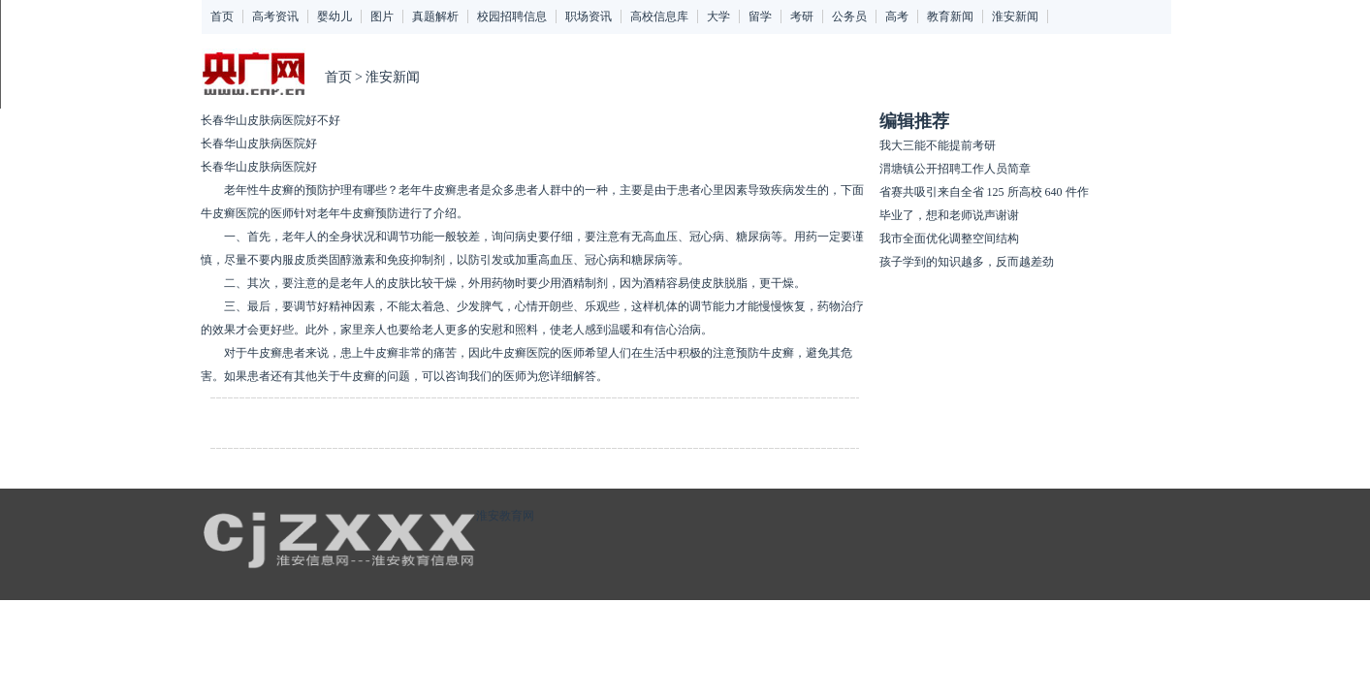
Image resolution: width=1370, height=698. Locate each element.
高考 (896, 16)
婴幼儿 (334, 16)
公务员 (849, 16)
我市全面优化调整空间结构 (949, 238)
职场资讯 (588, 16)
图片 (382, 16)
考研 (801, 16)
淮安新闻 (1015, 16)
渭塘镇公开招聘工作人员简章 (955, 168)
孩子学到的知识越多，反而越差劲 (966, 262)
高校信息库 (659, 16)
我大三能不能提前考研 (937, 145)
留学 (760, 16)
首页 (222, 16)
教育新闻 (950, 16)
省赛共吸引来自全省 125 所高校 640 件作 (984, 192)
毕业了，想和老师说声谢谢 (949, 215)
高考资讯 (275, 16)
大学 (718, 16)
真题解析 (435, 16)
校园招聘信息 (512, 16)
